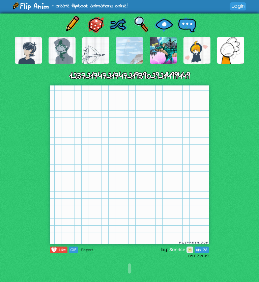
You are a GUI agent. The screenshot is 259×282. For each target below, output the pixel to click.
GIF (73, 250)
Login (237, 6)
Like (58, 250)
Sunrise (181, 250)
